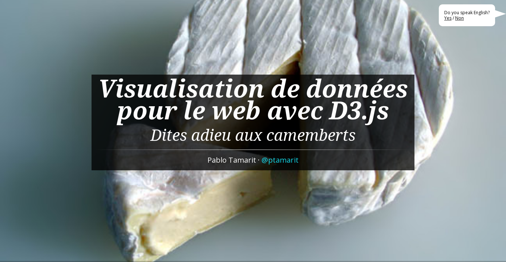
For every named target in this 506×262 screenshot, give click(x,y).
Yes (448, 18)
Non (459, 18)
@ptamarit (280, 160)
